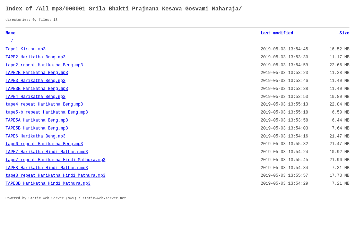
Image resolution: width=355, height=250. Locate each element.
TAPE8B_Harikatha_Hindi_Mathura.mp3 (48, 183)
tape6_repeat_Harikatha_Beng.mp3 (44, 144)
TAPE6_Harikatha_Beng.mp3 (36, 136)
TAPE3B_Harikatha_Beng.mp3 (37, 88)
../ (9, 41)
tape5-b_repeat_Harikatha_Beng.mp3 (47, 112)
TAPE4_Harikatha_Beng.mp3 (36, 96)
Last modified (277, 33)
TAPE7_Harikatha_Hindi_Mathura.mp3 (47, 152)
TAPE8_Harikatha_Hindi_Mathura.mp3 (47, 168)
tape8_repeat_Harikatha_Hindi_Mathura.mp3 (55, 175)
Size (344, 33)
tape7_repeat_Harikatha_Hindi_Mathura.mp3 (55, 160)
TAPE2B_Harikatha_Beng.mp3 (37, 72)
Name (11, 33)
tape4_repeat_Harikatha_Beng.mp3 (44, 104)
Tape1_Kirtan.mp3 (25, 49)
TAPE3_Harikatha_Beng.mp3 (36, 80)
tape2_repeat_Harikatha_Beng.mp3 (44, 65)
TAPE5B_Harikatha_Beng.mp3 (37, 128)
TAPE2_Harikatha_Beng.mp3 (36, 57)
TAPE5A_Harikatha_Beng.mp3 (37, 120)
